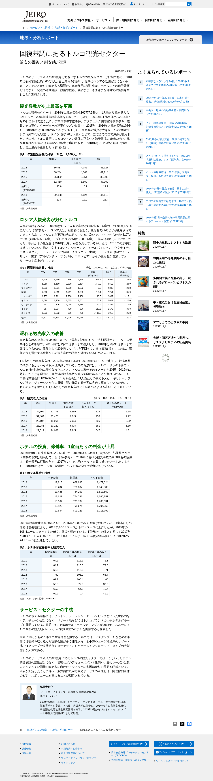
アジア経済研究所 (116, 4)
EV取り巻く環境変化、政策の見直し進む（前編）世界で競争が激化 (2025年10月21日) (168, 143)
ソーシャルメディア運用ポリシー (173, 761)
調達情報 (26, 748)
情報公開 (26, 753)
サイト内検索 (158, 4)
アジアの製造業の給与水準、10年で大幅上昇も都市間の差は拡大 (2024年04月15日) (169, 205)
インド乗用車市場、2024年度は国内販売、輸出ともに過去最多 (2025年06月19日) (169, 176)
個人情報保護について (73, 753)
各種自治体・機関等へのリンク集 (128, 760)
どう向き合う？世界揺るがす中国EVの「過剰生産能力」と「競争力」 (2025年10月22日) (168, 159)
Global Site (94, 4)
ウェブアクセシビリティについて (78, 758)
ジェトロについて (60, 4)
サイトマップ (68, 762)
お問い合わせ (68, 744)
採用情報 (26, 744)
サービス (103, 20)
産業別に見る (178, 20)
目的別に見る (155, 20)
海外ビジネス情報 (80, 20)
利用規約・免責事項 (71, 748)
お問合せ (79, 4)
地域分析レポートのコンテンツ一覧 (170, 39)
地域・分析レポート (66, 27)
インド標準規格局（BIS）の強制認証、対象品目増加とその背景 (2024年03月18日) (169, 127)
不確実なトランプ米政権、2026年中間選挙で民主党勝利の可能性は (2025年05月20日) (168, 85)
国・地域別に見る (129, 20)
